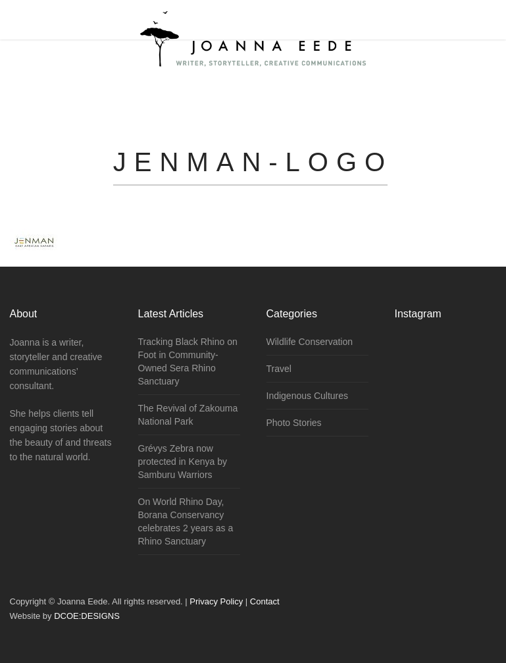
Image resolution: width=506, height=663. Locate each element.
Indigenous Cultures (307, 395)
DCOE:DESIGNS (87, 616)
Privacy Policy (216, 601)
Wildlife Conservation (309, 341)
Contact (265, 601)
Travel (278, 368)
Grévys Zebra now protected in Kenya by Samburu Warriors (182, 461)
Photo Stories (294, 422)
